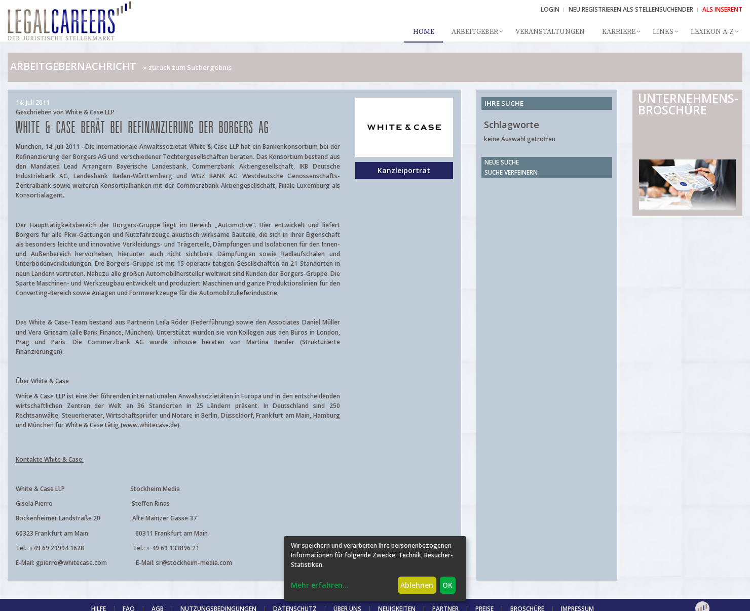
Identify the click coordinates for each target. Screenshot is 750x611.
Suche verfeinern (511, 172)
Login (550, 9)
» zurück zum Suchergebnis (187, 67)
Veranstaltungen (550, 31)
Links (663, 31)
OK (447, 585)
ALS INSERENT (722, 9)
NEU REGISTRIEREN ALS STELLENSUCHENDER (631, 9)
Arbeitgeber (475, 31)
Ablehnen (416, 585)
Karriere (618, 31)
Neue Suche (501, 162)
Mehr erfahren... (320, 585)
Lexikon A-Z (712, 31)
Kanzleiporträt (404, 170)
